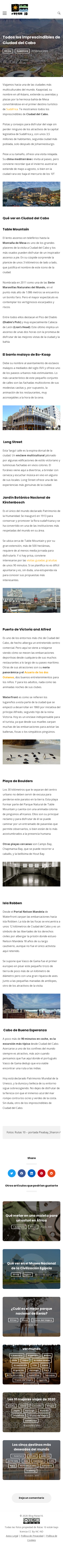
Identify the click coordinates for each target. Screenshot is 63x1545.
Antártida (13, 1461)
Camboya (38, 1461)
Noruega (34, 1370)
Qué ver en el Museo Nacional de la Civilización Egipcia (31, 1265)
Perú (46, 1370)
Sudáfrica (22, 51)
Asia (25, 1461)
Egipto (27, 1274)
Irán (34, 1365)
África (7, 51)
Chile (14, 1360)
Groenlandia (20, 1365)
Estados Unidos (42, 1360)
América (45, 1456)
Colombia (37, 1406)
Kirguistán (18, 1370)
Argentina (33, 1355)
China (25, 1360)
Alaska (11, 1406)
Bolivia (47, 1355)
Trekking (31, 1470)
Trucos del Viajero (42, 1320)
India (51, 1461)
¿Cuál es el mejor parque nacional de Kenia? (31, 1311)
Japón (16, 1410)
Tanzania (50, 1375)
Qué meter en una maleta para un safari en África (32, 1218)
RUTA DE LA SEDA (15, 1375)
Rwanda (44, 1410)
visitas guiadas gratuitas (42, 560)
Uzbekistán (31, 1420)
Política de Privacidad (32, 1535)
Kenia (25, 1320)
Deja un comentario (31, 1498)
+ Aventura (19, 1227)
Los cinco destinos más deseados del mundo (31, 1447)
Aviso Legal (12, 1535)
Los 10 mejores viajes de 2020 (31, 1399)
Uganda (43, 1380)
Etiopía (50, 1406)
